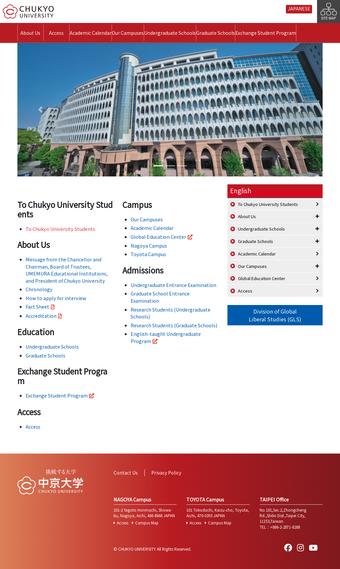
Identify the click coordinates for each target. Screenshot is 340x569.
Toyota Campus (148, 254)
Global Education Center (158, 236)
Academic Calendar (91, 33)
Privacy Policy (166, 472)
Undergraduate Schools (170, 33)
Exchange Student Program (265, 33)
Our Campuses (128, 33)
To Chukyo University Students (60, 228)
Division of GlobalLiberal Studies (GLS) (275, 315)
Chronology (39, 289)
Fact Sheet (37, 306)
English (240, 190)
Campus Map (147, 522)
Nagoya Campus (149, 245)
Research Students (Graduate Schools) (174, 325)
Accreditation (41, 315)
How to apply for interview (56, 298)
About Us (30, 33)
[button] (40, 109)
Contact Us (126, 472)
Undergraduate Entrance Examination (173, 284)
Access (56, 33)
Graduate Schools (215, 33)
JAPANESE (299, 8)
